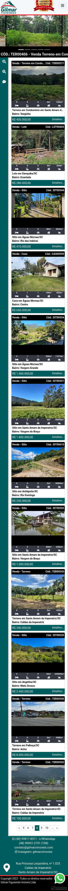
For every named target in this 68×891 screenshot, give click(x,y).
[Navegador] (63, 5)
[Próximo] (57, 828)
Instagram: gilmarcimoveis (35, 852)
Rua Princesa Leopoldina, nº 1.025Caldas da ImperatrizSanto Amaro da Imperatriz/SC (38, 868)
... (52, 827)
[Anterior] (19, 828)
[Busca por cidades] (4, 61)
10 (46, 827)
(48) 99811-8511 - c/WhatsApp (33, 839)
